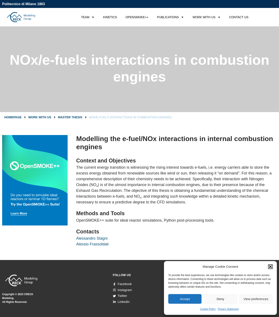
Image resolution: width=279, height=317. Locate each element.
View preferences (256, 299)
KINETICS (110, 17)
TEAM (88, 17)
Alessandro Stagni (92, 238)
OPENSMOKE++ (137, 17)
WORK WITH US (207, 17)
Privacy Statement (228, 309)
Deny (220, 299)
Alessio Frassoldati (92, 244)
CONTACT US (239, 17)
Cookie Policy (208, 309)
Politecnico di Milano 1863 (23, 4)
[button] (270, 266)
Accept (185, 299)
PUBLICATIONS (170, 17)
